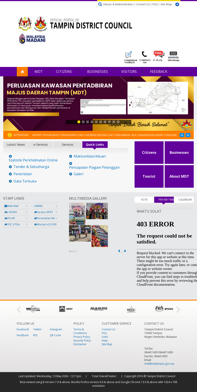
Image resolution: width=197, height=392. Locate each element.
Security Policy (82, 340)
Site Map (166, 4)
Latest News (16, 144)
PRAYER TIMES (166, 199)
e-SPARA (10, 212)
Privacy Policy (81, 337)
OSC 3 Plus (12, 224)
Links (105, 337)
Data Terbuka (25, 181)
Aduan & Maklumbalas (118, 4)
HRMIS (38, 206)
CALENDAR (185, 199)
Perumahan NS (44, 218)
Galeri (78, 174)
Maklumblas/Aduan (90, 156)
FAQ (155, 4)
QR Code (55, 335)
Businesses (97, 71)
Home (22, 71)
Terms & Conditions (80, 331)
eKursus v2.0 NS (45, 224)
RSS (35, 335)
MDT (39, 71)
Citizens (64, 71)
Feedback (158, 71)
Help (105, 340)
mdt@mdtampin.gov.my (159, 364)
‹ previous (118, 250)
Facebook (23, 329)
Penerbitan (23, 174)
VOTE (144, 199)
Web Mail (11, 206)
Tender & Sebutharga (31, 166)
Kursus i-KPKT (43, 212)
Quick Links (95, 144)
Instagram (56, 329)
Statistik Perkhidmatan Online (33, 160)
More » (73, 251)
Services (67, 144)
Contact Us (143, 4)
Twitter (37, 329)
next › (126, 250)
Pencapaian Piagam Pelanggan (94, 167)
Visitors (129, 71)
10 (118, 122)
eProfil (9, 218)
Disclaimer (79, 344)
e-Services (40, 144)
